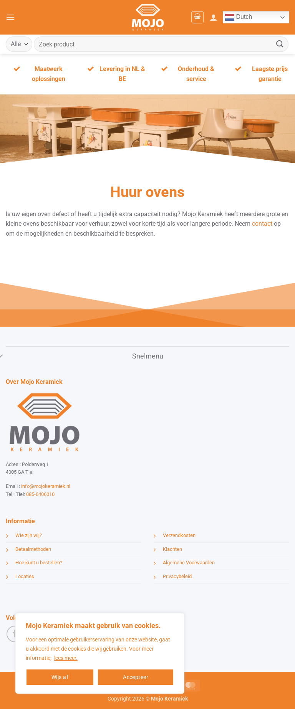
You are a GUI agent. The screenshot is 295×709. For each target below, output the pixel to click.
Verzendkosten (179, 535)
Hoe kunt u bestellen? (38, 562)
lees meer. (66, 658)
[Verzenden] (280, 43)
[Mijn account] (213, 17)
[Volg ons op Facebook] (15, 634)
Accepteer (135, 677)
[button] (10, 17)
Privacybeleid (177, 576)
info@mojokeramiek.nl (45, 486)
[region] (99, 653)
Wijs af (59, 677)
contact (262, 223)
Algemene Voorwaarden (189, 562)
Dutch (238, 17)
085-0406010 (40, 494)
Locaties (24, 576)
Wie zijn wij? (28, 535)
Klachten (172, 549)
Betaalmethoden (33, 549)
